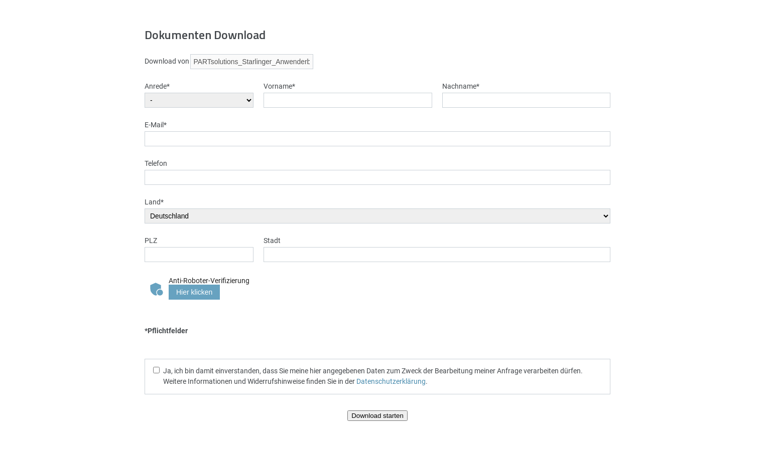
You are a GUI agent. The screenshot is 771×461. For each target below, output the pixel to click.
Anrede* (157, 86)
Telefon (156, 163)
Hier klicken (194, 292)
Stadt (272, 240)
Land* (154, 201)
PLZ (151, 240)
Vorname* (279, 86)
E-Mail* (156, 124)
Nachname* (460, 86)
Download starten (377, 415)
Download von (167, 61)
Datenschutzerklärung (391, 381)
